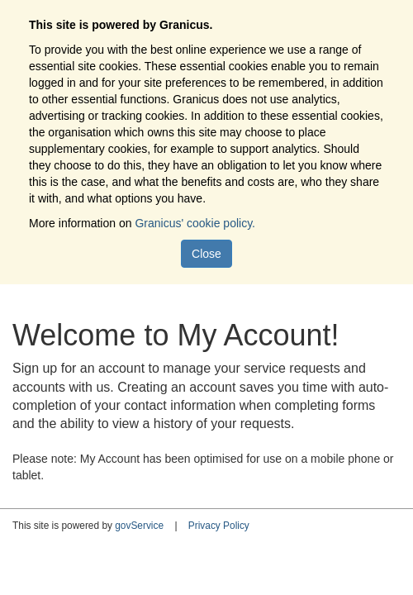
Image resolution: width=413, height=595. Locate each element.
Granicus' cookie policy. (195, 223)
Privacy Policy (218, 525)
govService (139, 525)
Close (206, 253)
